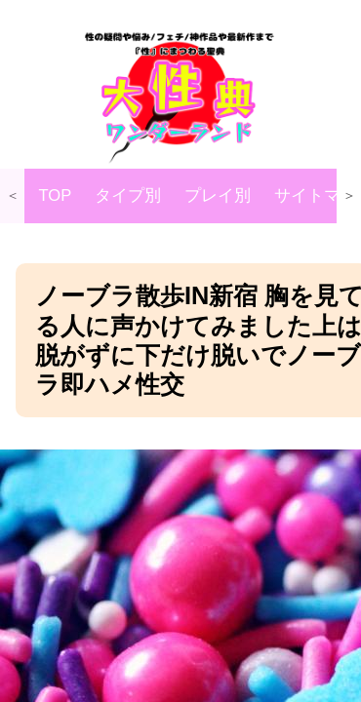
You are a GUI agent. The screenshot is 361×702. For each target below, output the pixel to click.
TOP (55, 195)
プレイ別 (217, 195)
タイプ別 (128, 195)
